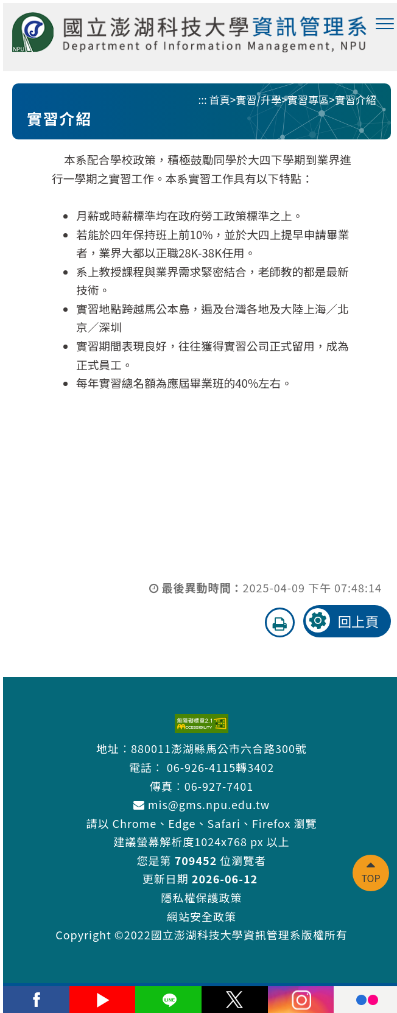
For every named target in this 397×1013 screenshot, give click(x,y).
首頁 (219, 99)
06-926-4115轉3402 (220, 767)
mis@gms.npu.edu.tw (201, 804)
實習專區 (308, 99)
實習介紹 (355, 99)
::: (202, 99)
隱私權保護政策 (201, 897)
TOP (370, 878)
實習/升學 (258, 99)
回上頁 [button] (358, 621)
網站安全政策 (201, 916)
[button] (385, 24)
